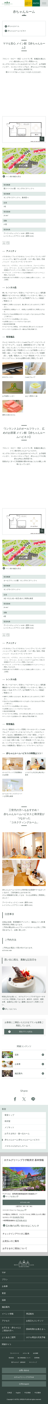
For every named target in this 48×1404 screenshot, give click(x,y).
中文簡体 (27, 1393)
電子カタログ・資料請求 (18, 1362)
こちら (22, 1210)
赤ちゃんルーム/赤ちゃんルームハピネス (22, 1140)
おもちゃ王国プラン (28, 3)
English (18, 1393)
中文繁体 (38, 1393)
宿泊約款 (11, 1357)
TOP (4, 1272)
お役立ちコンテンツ (34, 1321)
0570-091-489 (25, 1202)
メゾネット (9, 1127)
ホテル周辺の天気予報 (35, 1337)
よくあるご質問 (8, 1337)
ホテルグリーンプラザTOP (24, 1377)
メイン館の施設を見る (13, 176)
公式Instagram (24, 1384)
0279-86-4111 (21, 1220)
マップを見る (11, 1197)
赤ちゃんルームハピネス (17, 31)
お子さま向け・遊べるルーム (17, 1134)
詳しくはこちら (11, 1009)
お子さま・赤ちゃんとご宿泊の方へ (11, 1329)
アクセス (6, 1321)
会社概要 (35, 1353)
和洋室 (7, 1121)
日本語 (9, 1393)
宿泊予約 (36, 3)
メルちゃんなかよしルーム (16, 1146)
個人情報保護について (24, 1357)
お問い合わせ (24, 1370)
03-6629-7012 (18, 1217)
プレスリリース (14, 1353)
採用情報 (36, 1357)
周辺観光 (30, 1314)
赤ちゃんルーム (13, 26)
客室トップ (9, 1115)
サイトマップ (33, 1362)
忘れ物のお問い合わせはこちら (21, 1226)
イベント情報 (7, 1314)
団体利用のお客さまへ (35, 1329)
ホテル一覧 (26, 1353)
